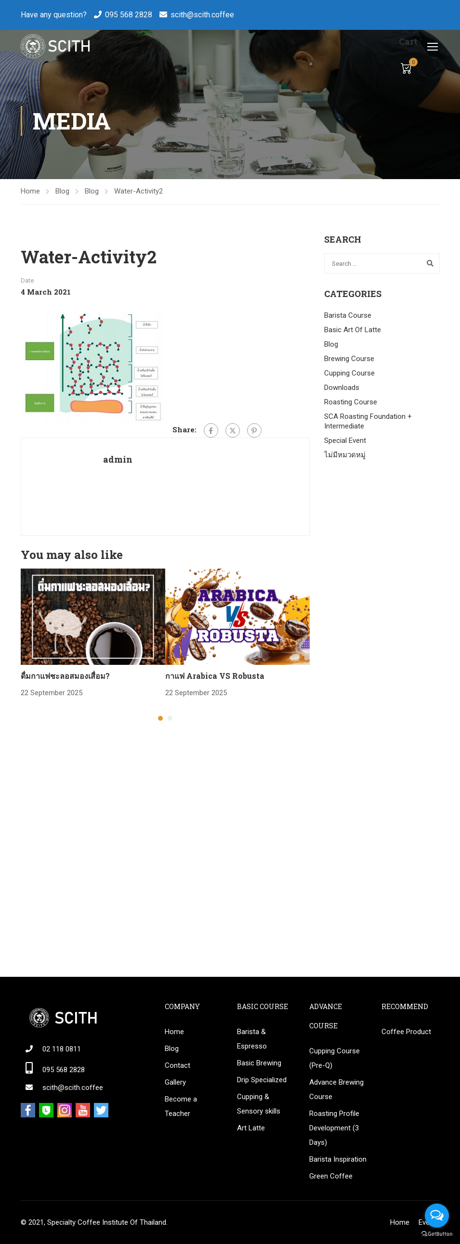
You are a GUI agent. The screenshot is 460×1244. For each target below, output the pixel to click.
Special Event (345, 440)
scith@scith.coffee (202, 14)
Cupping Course (349, 373)
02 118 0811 (61, 1049)
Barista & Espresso (252, 1038)
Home (30, 191)
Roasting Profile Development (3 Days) (334, 1128)
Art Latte (251, 1128)
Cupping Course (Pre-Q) (334, 1058)
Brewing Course (349, 358)
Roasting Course (350, 402)
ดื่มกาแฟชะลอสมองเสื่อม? (65, 676)
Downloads (341, 387)
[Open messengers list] (437, 1216)
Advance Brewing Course (336, 1089)
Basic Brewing (259, 1063)
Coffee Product (406, 1031)
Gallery (175, 1082)
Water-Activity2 (138, 191)
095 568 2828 (128, 14)
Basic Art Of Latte (352, 329)
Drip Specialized (262, 1080)
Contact (177, 1065)
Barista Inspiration (338, 1159)
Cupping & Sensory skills (258, 1103)
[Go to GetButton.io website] (436, 1234)
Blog (62, 191)
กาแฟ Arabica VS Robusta (214, 676)
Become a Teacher (181, 1106)
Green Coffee (331, 1176)
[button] (160, 718)
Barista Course (347, 315)
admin (117, 459)
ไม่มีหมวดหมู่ (345, 455)
